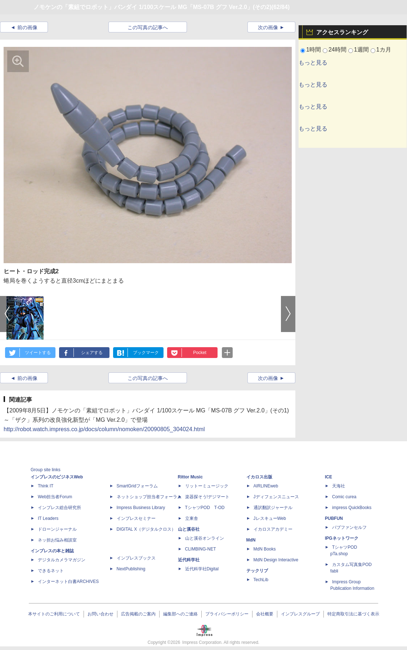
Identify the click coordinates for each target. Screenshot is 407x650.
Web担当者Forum (55, 496)
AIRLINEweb (266, 485)
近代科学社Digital (202, 568)
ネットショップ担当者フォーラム (149, 496)
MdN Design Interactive (276, 559)
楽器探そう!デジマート (207, 496)
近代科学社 (189, 559)
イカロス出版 (259, 476)
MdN (251, 540)
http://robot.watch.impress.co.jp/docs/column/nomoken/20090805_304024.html (104, 429)
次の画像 (268, 27)
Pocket (199, 352)
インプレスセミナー (136, 518)
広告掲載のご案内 (138, 613)
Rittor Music (190, 476)
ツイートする (38, 352)
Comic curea (344, 496)
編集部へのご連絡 (180, 613)
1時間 (313, 50)
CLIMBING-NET (200, 549)
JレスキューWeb (270, 518)
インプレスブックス (136, 558)
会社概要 (264, 613)
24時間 (337, 50)
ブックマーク (146, 352)
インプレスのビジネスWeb (57, 476)
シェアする (92, 352)
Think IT (45, 485)
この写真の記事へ (148, 27)
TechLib (261, 579)
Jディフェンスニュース (276, 496)
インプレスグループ (300, 613)
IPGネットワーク (341, 538)
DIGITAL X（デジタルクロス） (146, 529)
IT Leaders (48, 518)
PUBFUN (334, 518)
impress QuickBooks (351, 507)
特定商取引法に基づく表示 (353, 613)
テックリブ (257, 570)
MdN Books (265, 549)
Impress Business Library (141, 507)
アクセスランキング (342, 32)
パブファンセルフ (349, 527)
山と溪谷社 (189, 529)
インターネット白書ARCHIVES (68, 581)
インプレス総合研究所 (59, 507)
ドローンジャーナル (57, 529)
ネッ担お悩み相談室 (57, 540)
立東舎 (191, 518)
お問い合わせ (100, 613)
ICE (328, 476)
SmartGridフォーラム (137, 485)
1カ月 (383, 50)
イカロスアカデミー (273, 529)
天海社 (338, 485)
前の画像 (27, 27)
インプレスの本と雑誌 (52, 550)
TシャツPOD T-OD (205, 507)
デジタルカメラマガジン (61, 559)
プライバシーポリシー (227, 613)
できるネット (51, 570)
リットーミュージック (206, 485)
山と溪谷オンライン (204, 538)
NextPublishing (131, 568)
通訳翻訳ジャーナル (273, 507)
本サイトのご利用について (54, 613)
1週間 (361, 50)
